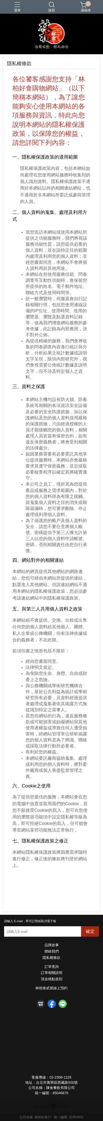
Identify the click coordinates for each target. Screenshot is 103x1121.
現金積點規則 (51, 979)
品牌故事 (51, 945)
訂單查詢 (51, 967)
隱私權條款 (51, 958)
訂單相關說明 (51, 973)
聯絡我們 (51, 951)
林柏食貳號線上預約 (51, 988)
